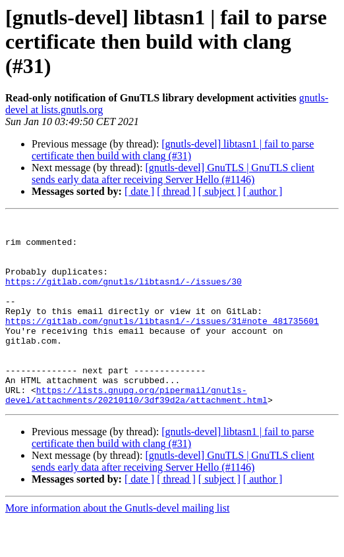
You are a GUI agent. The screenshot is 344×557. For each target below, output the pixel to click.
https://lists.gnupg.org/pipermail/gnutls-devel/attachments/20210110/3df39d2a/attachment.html (136, 431)
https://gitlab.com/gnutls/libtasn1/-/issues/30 (123, 295)
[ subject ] (219, 191)
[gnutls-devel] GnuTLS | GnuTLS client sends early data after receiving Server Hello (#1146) (173, 173)
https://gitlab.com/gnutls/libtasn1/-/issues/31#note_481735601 (162, 342)
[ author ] (263, 191)
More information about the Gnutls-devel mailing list (117, 545)
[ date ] (139, 191)
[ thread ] (176, 191)
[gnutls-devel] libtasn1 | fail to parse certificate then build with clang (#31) (173, 149)
